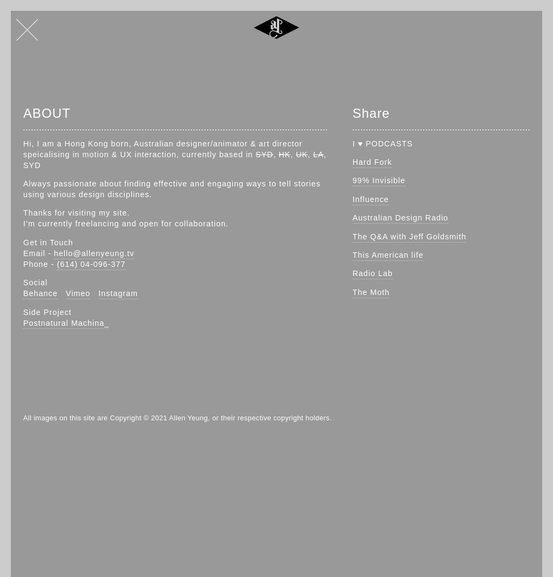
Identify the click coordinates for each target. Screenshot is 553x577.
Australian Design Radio (400, 217)
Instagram (118, 293)
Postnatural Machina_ (66, 323)
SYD (264, 154)
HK (285, 154)
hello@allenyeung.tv (94, 253)
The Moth (371, 292)
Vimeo (78, 293)
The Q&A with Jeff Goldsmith (410, 236)
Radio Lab (373, 273)
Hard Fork (372, 162)
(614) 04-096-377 (91, 264)
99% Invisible (379, 180)
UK (302, 154)
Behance (40, 293)
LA (318, 154)
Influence (371, 199)
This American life (388, 255)
